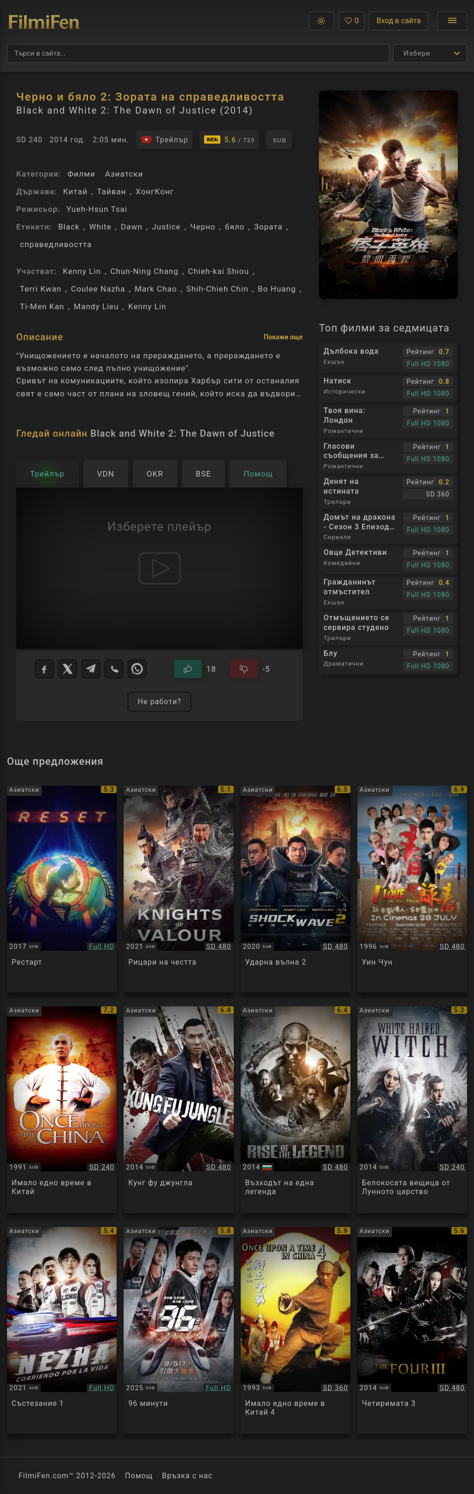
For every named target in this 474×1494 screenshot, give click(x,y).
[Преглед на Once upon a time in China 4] (295, 1330)
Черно (203, 226)
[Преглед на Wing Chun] (412, 889)
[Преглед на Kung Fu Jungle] (178, 1109)
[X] (67, 669)
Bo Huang (277, 288)
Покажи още (283, 337)
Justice (166, 226)
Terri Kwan (41, 288)
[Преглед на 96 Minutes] (178, 1330)
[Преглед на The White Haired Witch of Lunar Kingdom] (412, 1109)
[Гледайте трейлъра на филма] (164, 139)
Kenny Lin (82, 271)
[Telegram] (90, 669)
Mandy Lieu (96, 306)
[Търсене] (198, 53)
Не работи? (159, 701)
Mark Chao (156, 288)
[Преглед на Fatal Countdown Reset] (62, 889)
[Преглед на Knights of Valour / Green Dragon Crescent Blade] (178, 889)
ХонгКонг (155, 191)
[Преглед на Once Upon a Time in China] (62, 1109)
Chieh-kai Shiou (218, 271)
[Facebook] (44, 669)
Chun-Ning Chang (144, 271)
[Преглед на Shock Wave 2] (295, 889)
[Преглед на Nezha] (62, 1330)
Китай (75, 191)
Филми (81, 173)
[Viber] (114, 669)
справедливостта (56, 244)
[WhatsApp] (137, 669)
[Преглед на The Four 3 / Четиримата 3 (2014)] (412, 1330)
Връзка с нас (187, 1475)
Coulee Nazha (98, 288)
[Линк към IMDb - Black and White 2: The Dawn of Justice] (229, 139)
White (100, 226)
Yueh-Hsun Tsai (96, 209)
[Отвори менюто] (452, 21)
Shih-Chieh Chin (218, 288)
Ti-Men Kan (42, 306)
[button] (321, 21)
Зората (268, 226)
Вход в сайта (398, 20)
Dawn (132, 226)
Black (69, 226)
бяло (234, 226)
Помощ (139, 1475)
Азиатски (124, 173)
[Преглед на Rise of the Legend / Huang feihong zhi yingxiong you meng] (295, 1109)
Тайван (111, 191)
